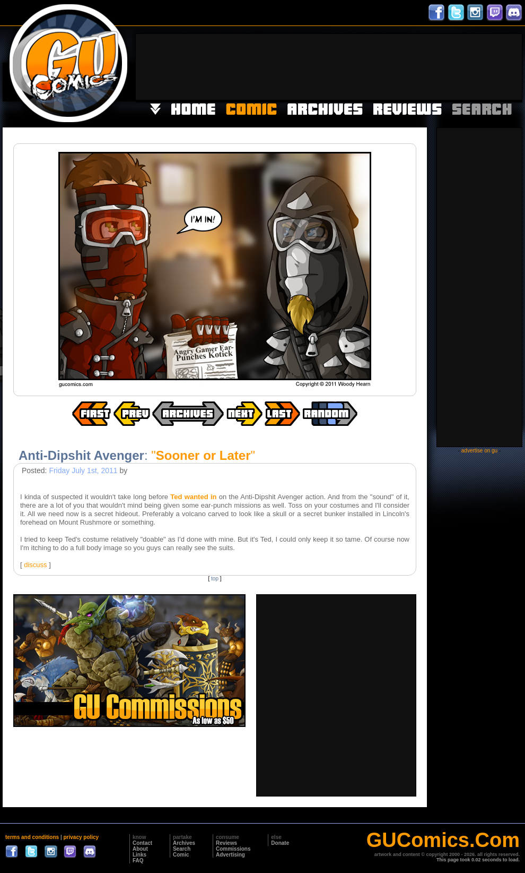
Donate (280, 843)
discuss (35, 565)
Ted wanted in (193, 497)
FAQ (138, 860)
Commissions (233, 849)
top (214, 578)
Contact (142, 843)
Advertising (230, 855)
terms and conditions (32, 837)
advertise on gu (479, 450)
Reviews (226, 843)
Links (139, 855)
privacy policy (81, 837)
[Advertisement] (489, 66)
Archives (184, 843)
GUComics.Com (443, 840)
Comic (181, 855)
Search (181, 849)
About (140, 849)
